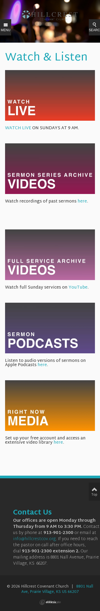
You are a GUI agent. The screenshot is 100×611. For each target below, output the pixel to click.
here (82, 201)
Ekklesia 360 (50, 602)
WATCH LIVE (50, 126)
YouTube (78, 288)
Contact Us (32, 513)
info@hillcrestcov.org (34, 539)
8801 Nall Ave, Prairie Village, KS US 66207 (57, 589)
